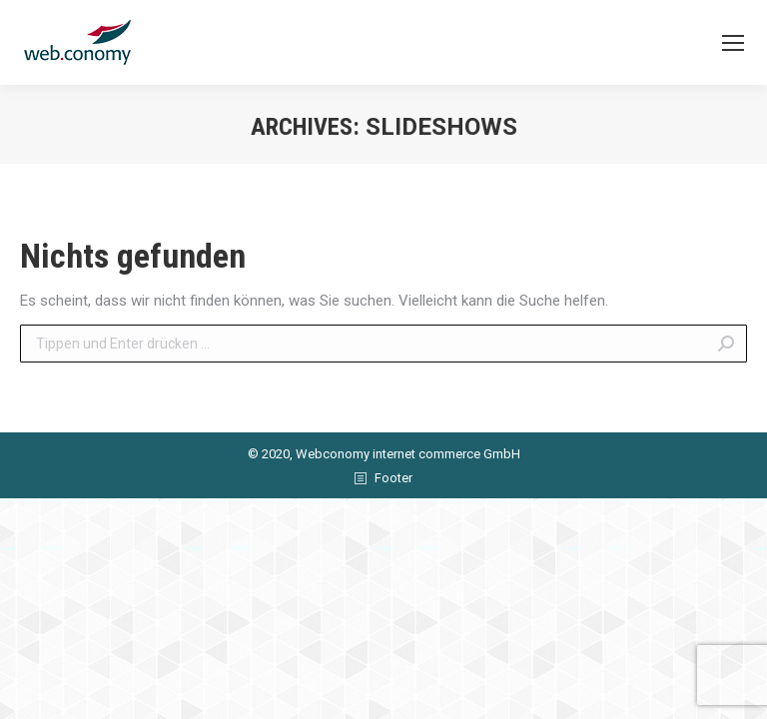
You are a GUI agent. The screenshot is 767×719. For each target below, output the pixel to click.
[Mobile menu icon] (733, 43)
